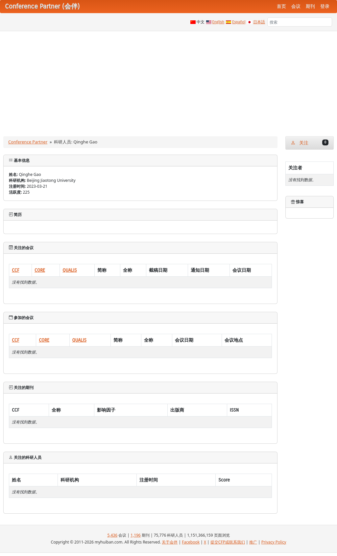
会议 (296, 6)
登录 (324, 6)
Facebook (191, 542)
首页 (281, 6)
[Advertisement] (168, 80)
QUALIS (69, 270)
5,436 (112, 535)
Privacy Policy (273, 542)
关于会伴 (170, 542)
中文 (201, 22)
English (218, 22)
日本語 (259, 22)
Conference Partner (27, 142)
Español (238, 22)
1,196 (136, 535)
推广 (253, 542)
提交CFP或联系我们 (227, 542)
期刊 (310, 6)
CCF (15, 270)
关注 (310, 142)
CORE (40, 270)
